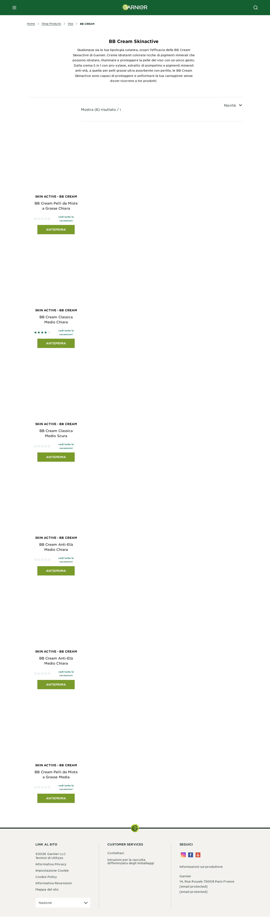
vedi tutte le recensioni (66, 219)
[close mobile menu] (14, 7)
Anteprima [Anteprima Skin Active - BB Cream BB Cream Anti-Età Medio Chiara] (56, 572)
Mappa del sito (47, 892)
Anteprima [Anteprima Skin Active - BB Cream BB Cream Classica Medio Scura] (56, 458)
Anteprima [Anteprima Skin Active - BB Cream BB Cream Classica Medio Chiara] (56, 344)
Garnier (185, 878)
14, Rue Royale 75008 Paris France (207, 884)
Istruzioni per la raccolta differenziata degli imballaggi (130, 863)
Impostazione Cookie (52, 873)
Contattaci (115, 855)
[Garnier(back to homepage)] (135, 7)
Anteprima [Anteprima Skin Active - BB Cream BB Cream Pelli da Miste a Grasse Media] (56, 800)
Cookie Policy (46, 879)
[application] (62, 905)
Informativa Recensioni (53, 885)
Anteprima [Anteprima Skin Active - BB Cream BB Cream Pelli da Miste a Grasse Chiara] (56, 230)
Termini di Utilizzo (49, 860)
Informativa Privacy (50, 866)
